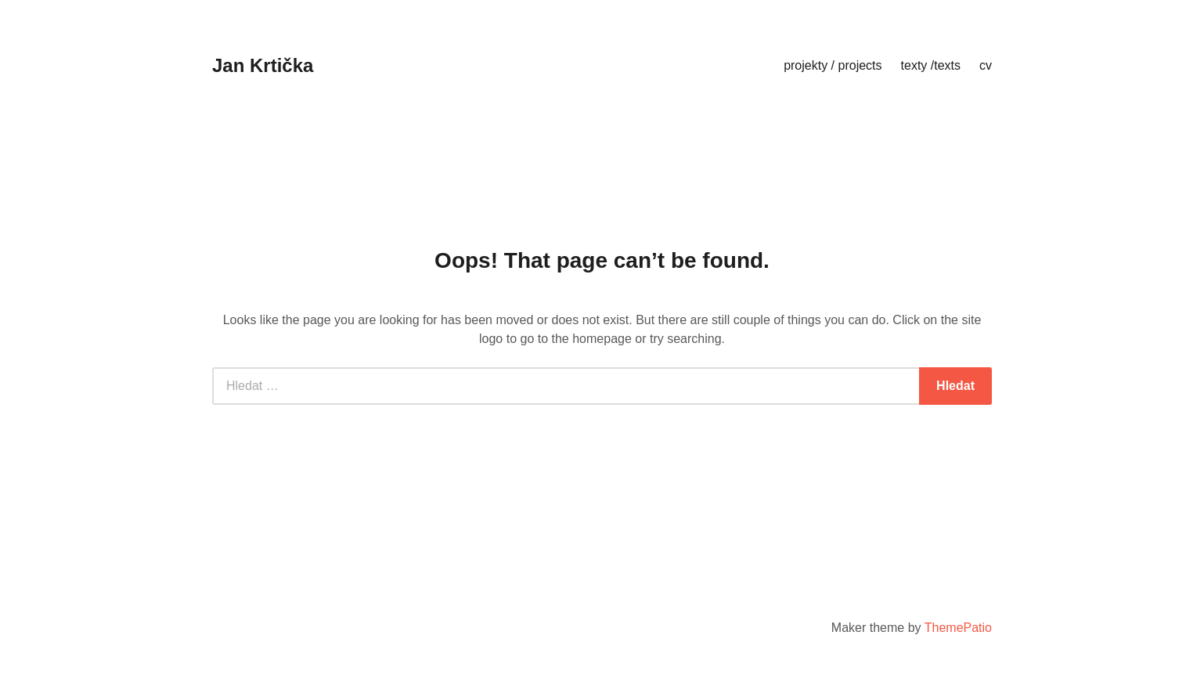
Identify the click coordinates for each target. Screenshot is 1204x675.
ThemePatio (958, 627)
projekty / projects (832, 65)
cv (985, 65)
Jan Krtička (262, 65)
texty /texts (931, 65)
